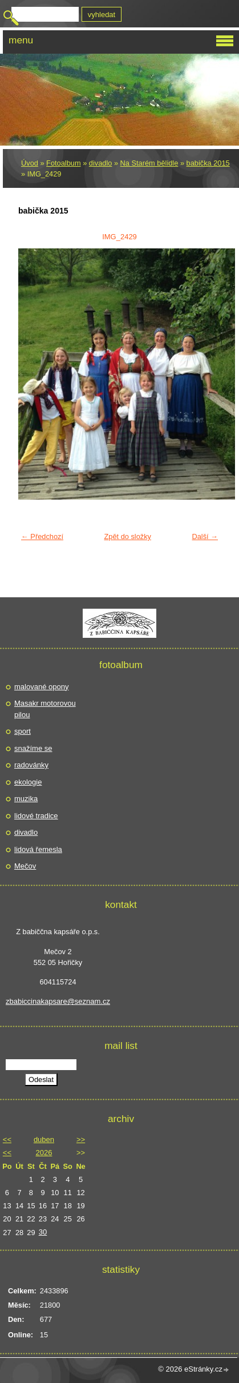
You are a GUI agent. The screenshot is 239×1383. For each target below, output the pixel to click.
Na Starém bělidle (149, 163)
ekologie (28, 782)
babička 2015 (208, 163)
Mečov (25, 866)
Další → (205, 536)
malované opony (41, 686)
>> (80, 1139)
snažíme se (33, 748)
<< (7, 1139)
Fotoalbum (63, 163)
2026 (44, 1152)
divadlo (100, 163)
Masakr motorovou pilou (45, 709)
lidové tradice (36, 815)
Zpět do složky (127, 536)
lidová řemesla (38, 849)
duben (44, 1139)
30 (43, 1232)
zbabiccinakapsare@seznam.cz (58, 1001)
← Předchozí (42, 536)
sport (22, 731)
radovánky (31, 765)
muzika (26, 798)
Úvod (29, 163)
